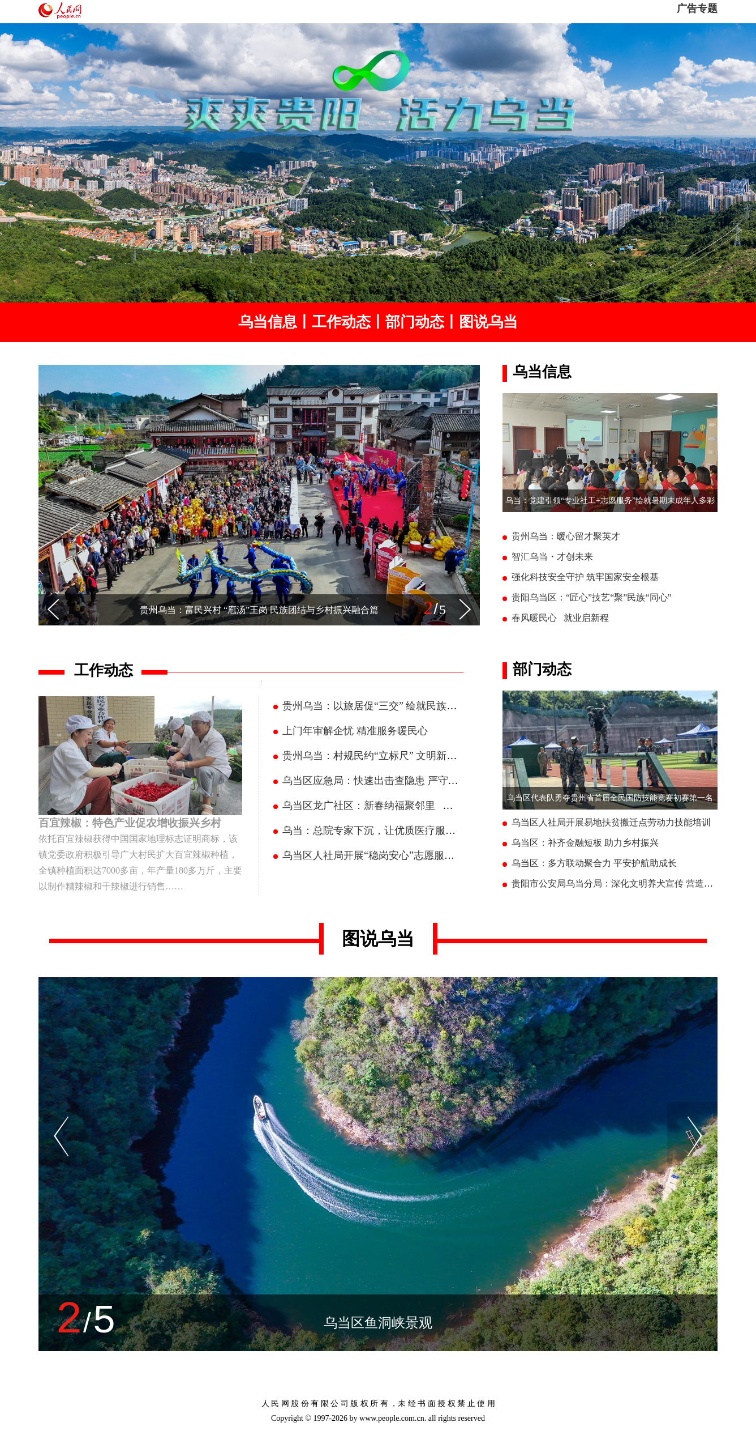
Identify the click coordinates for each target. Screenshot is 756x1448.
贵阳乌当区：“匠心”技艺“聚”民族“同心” (592, 597)
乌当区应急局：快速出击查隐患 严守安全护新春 (390, 780)
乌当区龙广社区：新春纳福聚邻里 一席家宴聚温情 (398, 805)
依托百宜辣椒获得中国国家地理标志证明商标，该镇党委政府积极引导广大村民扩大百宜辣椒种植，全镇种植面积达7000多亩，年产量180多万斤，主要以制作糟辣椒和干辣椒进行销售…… (140, 853)
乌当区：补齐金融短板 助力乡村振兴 (585, 842)
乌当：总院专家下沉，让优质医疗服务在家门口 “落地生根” (415, 830)
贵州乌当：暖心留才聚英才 (566, 536)
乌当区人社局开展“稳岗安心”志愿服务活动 (378, 855)
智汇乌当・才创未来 (552, 556)
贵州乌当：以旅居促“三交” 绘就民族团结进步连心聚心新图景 (420, 706)
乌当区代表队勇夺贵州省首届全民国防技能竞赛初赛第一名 (610, 798)
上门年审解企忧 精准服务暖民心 (355, 730)
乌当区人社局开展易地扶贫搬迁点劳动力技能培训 (611, 822)
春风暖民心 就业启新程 (560, 618)
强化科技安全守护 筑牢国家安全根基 (585, 577)
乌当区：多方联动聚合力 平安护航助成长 (594, 863)
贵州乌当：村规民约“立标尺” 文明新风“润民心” (389, 755)
